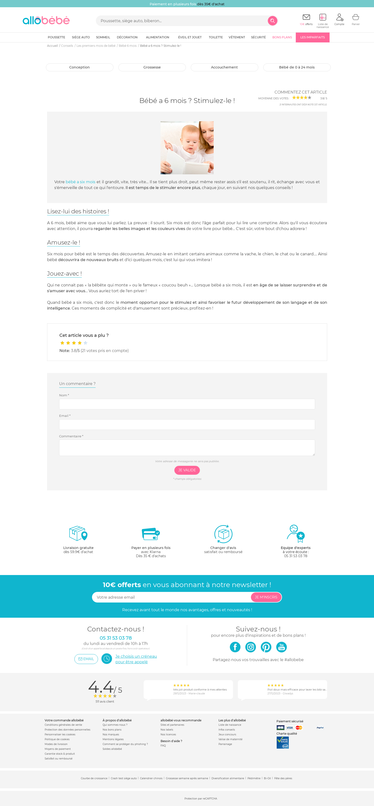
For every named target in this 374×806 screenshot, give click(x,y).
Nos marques (111, 734)
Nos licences (168, 734)
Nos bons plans (112, 729)
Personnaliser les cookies (60, 734)
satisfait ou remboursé (223, 539)
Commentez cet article (301, 92)
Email (65, 416)
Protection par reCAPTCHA (200, 798)
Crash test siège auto (124, 778)
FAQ (163, 745)
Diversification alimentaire (228, 778)
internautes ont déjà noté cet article (303, 104)
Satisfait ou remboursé (58, 758)
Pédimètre (254, 778)
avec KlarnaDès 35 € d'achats (150, 541)
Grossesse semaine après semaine (187, 778)
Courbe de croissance (94, 778)
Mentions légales (113, 739)
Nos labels (167, 729)
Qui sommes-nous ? (115, 724)
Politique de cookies (57, 739)
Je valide (187, 470)
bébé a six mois (80, 182)
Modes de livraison (56, 744)
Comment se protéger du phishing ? (125, 744)
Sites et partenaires (172, 724)
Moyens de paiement (58, 749)
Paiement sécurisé (289, 721)
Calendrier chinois (151, 778)
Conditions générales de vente (63, 724)
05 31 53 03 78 (295, 556)
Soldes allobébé (112, 749)
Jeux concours (227, 734)
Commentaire (71, 436)
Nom (64, 395)
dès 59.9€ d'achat (78, 541)
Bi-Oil (267, 778)
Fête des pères (283, 778)
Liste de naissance (230, 724)
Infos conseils (227, 729)
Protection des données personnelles (67, 729)
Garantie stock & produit (60, 753)
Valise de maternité (230, 739)
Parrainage (225, 744)
